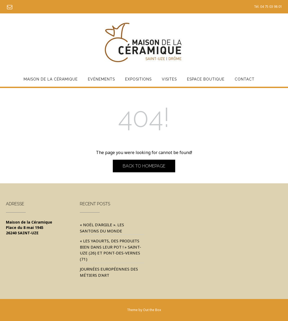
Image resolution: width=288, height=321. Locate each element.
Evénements (101, 79)
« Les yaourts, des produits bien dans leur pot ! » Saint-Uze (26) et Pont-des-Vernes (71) (110, 250)
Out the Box (152, 310)
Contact (245, 79)
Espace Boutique (206, 79)
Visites (169, 79)
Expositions (138, 79)
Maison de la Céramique (51, 79)
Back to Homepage (144, 166)
